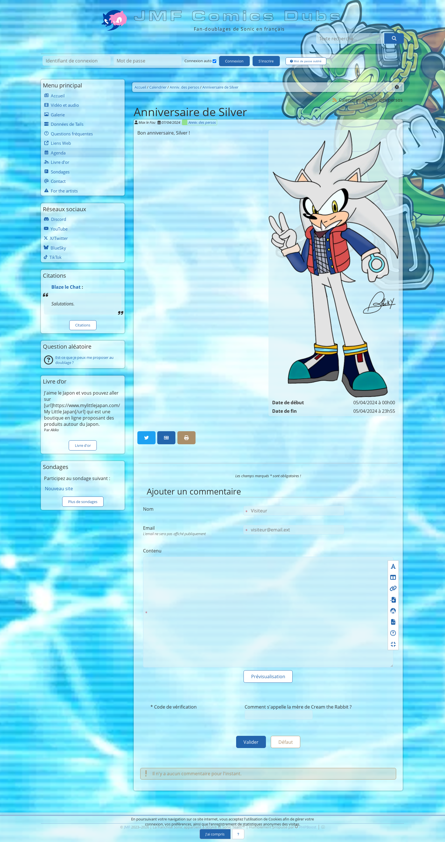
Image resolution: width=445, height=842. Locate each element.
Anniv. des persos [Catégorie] (202, 121)
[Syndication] (335, 99)
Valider (249, 743)
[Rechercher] (394, 38)
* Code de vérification (173, 707)
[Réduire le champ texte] (393, 643)
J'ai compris (214, 834)
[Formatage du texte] (393, 565)
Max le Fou (146, 121)
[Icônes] (393, 609)
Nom (148, 508)
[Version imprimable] (186, 436)
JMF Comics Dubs (239, 16)
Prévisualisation (268, 676)
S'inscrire (266, 61)
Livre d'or (83, 444)
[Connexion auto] (214, 62)
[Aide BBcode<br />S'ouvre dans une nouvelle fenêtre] (393, 632)
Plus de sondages (82, 501)
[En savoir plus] (238, 834)
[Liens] (393, 587)
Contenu (152, 550)
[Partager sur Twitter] (146, 436)
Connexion (234, 61)
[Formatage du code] (393, 621)
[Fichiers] (393, 598)
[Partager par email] (166, 436)
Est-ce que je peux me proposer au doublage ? (84, 359)
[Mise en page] (393, 576)
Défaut (287, 743)
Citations (82, 324)
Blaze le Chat (66, 286)
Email (191, 529)
